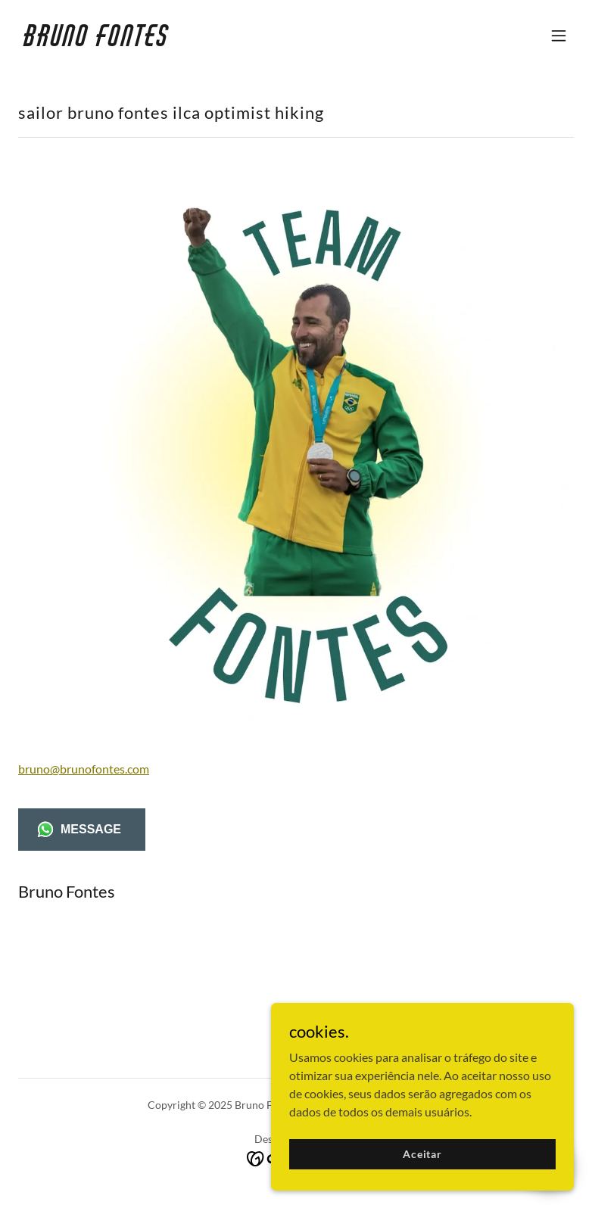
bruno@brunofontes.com (83, 768)
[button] (559, 35)
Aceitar (422, 1164)
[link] (97, 41)
